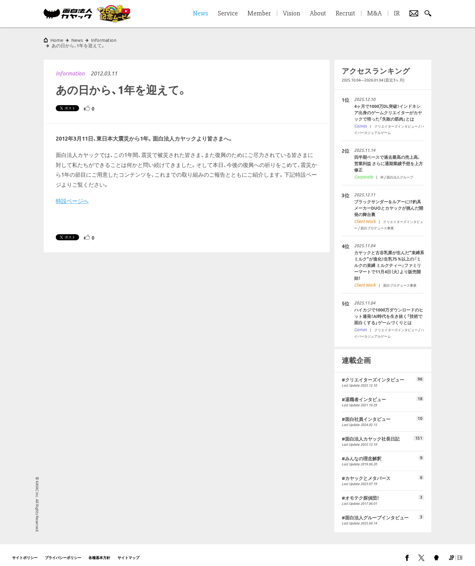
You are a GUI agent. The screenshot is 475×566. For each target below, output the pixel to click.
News (77, 40)
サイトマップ (128, 552)
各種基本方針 (99, 552)
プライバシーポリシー (63, 552)
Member (259, 14)
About (318, 14)
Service (228, 14)
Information (70, 68)
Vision (291, 14)
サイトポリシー (25, 552)
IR (397, 14)
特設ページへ (72, 195)
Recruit (345, 14)
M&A (374, 14)
